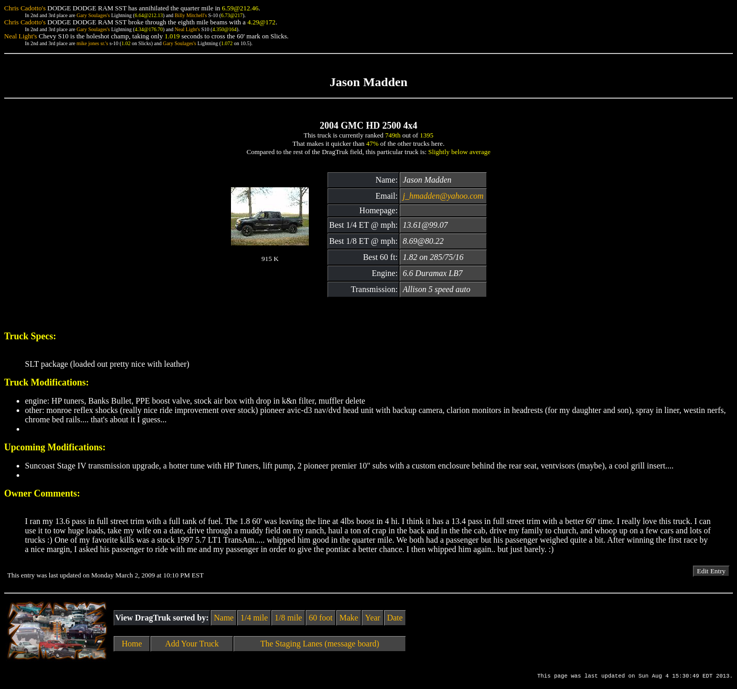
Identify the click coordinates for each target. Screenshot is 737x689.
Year (372, 617)
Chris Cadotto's (25, 8)
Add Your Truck (192, 643)
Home (132, 643)
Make (348, 617)
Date (395, 617)
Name (224, 617)
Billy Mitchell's (190, 15)
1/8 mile (288, 617)
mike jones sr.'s (92, 43)
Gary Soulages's (93, 15)
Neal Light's (187, 29)
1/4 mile (254, 617)
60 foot (321, 617)
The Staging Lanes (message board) (319, 643)
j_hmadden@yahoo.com (443, 195)
